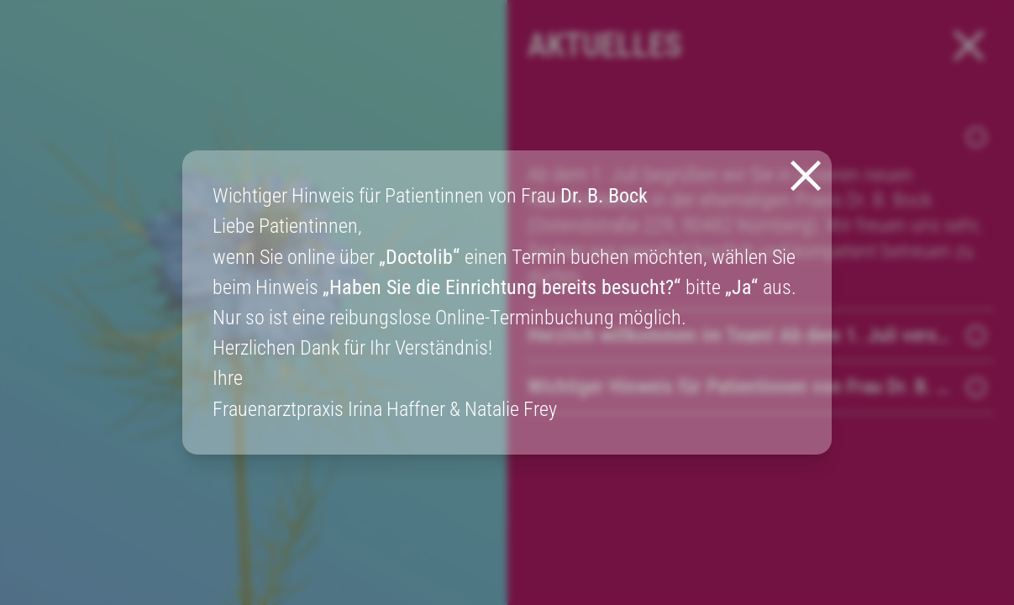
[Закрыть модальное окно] (806, 175)
